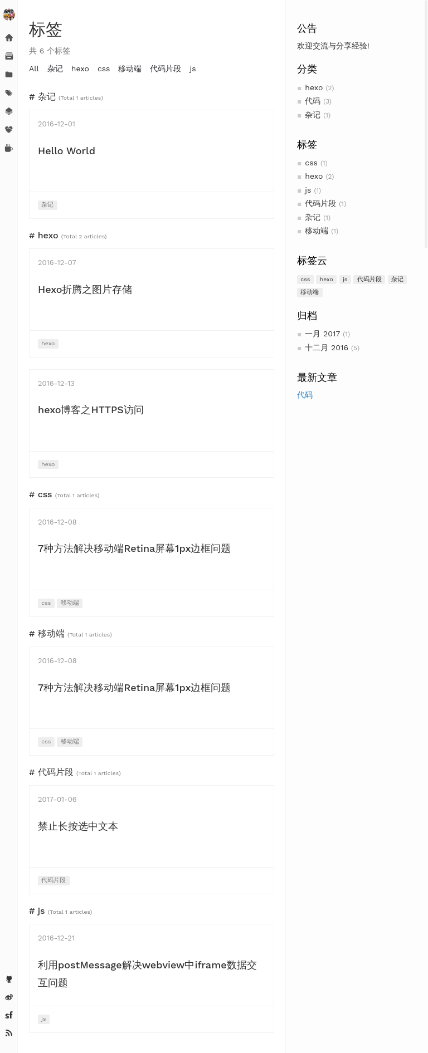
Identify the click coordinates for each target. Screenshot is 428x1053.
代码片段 (320, 203)
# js (37, 910)
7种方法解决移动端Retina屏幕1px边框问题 (134, 548)
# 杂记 (42, 96)
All (34, 68)
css (311, 162)
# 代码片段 (51, 772)
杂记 (312, 114)
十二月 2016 (326, 347)
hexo (314, 87)
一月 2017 (322, 333)
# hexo (44, 235)
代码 (312, 100)
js (308, 189)
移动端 (316, 230)
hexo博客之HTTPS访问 (91, 409)
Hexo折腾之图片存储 (85, 289)
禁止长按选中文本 (78, 826)
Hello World (66, 150)
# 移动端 (47, 633)
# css (40, 494)
